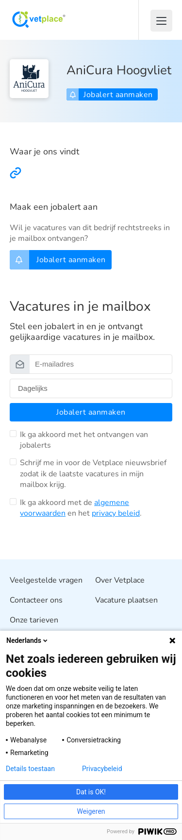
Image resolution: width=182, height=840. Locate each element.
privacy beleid (116, 513)
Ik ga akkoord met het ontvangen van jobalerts (84, 440)
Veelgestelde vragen (46, 580)
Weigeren (91, 811)
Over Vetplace (120, 580)
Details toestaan (30, 769)
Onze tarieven (34, 620)
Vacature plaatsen (126, 600)
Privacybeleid (102, 769)
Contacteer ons (36, 600)
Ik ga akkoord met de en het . (81, 508)
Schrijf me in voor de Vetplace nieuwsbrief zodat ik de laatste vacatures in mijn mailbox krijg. (93, 473)
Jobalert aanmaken (111, 94)
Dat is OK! (91, 792)
